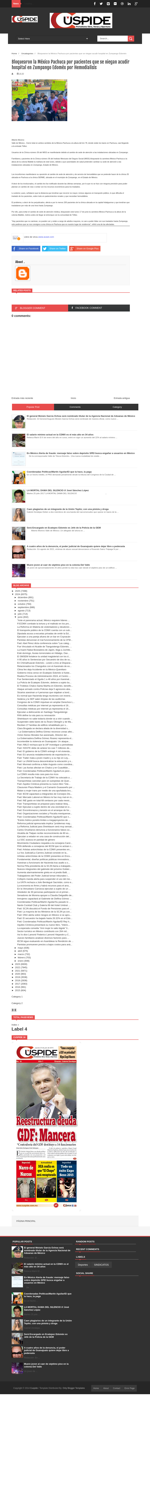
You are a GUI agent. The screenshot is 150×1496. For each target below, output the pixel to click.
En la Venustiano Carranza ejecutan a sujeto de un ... (44, 888)
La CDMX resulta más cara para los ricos (37, 774)
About (106, 1388)
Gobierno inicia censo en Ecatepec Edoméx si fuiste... (44, 672)
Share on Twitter (54, 248)
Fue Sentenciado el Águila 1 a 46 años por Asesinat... (44, 679)
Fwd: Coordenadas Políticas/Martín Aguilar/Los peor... (44, 771)
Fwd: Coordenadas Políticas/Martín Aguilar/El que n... (44, 816)
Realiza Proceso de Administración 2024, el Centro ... (44, 676)
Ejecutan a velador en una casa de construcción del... (44, 836)
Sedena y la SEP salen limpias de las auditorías (41, 699)
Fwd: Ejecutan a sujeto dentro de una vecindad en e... (44, 807)
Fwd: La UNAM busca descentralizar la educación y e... (45, 761)
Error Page (129, 1388)
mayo (20, 947)
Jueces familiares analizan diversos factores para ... (43, 938)
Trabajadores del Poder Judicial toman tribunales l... (43, 875)
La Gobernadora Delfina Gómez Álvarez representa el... (45, 738)
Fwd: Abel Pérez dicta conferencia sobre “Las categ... (44, 643)
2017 (17, 983)
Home (96, 1388)
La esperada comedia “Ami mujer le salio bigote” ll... (43, 928)
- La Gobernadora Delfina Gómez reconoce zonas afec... (45, 731)
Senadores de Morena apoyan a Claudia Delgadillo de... (45, 895)
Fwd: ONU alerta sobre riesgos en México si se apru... (44, 915)
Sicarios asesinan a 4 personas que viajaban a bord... (44, 692)
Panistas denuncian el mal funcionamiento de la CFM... (44, 640)
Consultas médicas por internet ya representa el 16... (43, 705)
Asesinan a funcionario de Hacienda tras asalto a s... (43, 862)
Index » (15, 1024)
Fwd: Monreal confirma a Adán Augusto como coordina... (45, 764)
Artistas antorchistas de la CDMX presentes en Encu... (44, 856)
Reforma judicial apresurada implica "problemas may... (44, 823)
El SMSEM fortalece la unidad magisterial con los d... (43, 656)
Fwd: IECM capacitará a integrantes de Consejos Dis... (44, 794)
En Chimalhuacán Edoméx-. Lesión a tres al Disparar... (44, 663)
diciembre (22, 597)
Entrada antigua (122, 398)
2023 (17, 964)
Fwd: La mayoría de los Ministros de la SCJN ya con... (44, 911)
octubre (21, 604)
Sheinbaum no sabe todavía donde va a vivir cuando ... (44, 718)
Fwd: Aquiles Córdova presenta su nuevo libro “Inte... (43, 784)
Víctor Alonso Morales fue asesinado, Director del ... (43, 735)
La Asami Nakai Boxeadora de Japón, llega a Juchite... (44, 650)
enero (20, 961)
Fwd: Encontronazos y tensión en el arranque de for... (44, 810)
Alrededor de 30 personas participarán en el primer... (43, 892)
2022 (17, 967)
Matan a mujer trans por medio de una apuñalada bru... (44, 790)
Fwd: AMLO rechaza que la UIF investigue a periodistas (45, 744)
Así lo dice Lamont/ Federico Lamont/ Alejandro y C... (44, 934)
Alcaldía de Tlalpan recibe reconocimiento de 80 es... (43, 833)
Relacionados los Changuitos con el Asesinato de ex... (44, 666)
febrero (21, 957)
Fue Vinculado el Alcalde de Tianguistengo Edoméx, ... (44, 646)
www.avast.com (46, 237)
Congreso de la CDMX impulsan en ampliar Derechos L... (46, 702)
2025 (17, 591)
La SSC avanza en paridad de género (36, 839)
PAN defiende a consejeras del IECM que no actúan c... (45, 846)
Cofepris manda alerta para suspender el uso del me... (44, 879)
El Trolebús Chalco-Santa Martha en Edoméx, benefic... (45, 686)
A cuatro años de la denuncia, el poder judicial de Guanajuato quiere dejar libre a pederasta (46, 1350)
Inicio (73, 398)
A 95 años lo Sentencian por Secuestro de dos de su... (44, 659)
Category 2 (17, 1003)
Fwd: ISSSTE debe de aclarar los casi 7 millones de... (44, 748)
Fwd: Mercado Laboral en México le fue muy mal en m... (45, 797)
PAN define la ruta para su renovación (36, 715)
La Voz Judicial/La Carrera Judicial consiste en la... (42, 852)
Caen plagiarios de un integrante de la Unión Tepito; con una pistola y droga (48, 1322)
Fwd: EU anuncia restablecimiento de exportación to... (44, 754)
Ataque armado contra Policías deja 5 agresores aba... (44, 689)
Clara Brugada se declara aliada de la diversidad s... (43, 728)
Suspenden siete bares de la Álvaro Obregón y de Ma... (45, 721)
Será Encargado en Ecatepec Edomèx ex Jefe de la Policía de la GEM (46, 1335)
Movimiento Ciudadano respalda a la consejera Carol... (44, 843)
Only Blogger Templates (74, 1388)
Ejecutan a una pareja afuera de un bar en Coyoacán (43, 636)
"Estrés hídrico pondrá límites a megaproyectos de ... (43, 820)
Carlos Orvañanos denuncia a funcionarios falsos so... (44, 830)
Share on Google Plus (84, 248)
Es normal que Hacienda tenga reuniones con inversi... (44, 695)
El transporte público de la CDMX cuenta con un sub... (44, 630)
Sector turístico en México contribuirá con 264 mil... (42, 931)
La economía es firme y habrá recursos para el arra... (43, 885)
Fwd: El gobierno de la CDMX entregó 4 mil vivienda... (44, 751)
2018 (17, 980)
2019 (17, 977)
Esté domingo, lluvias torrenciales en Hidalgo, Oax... (43, 653)
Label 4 (19, 1029)
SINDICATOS (101, 1264)
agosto (21, 610)
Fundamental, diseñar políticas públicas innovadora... (44, 859)
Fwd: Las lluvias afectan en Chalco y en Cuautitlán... (43, 767)
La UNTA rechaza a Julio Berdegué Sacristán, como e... (45, 882)
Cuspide (34, 1388)
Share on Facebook (25, 248)
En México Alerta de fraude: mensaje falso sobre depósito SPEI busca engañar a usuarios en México (46, 1280)
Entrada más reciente (22, 398)
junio (20, 617)
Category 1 (17, 996)
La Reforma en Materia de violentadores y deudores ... (44, 627)
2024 (17, 594)
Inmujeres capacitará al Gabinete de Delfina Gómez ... (44, 898)
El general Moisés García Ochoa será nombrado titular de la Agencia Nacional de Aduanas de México (47, 1250)
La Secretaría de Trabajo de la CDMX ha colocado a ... (44, 777)
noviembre (23, 600)
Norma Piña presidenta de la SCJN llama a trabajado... (44, 866)
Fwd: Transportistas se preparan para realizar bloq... (43, 803)
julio (20, 614)
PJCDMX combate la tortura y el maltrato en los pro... (44, 623)
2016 (17, 987)
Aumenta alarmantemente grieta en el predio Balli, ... (43, 872)
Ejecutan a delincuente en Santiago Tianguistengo (42, 712)
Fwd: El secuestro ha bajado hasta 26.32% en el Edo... (44, 918)
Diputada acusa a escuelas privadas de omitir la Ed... (43, 633)
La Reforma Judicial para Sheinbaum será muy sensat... (45, 826)
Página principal (26, 1221)
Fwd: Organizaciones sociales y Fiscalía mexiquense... (44, 813)
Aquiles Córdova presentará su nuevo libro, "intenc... (43, 925)
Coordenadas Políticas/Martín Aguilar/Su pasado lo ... (44, 902)
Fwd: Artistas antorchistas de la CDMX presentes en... (44, 849)
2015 (17, 990)
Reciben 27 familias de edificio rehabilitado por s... (42, 725)
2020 (17, 974)
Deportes (83, 1264)
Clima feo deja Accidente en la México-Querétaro (41, 669)
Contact (116, 1388)
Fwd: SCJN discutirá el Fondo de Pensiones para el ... (44, 908)
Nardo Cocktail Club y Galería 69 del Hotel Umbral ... (43, 905)
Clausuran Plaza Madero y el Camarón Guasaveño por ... (46, 787)
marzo (21, 954)
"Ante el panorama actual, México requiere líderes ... (43, 620)
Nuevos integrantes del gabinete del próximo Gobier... (44, 869)
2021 (17, 970)
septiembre (23, 607)
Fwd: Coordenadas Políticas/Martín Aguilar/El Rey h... (44, 921)
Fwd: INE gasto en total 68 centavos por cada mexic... (44, 800)
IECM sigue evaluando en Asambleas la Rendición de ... (45, 941)
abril (20, 951)
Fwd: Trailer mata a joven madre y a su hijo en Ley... (43, 758)
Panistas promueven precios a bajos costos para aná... (44, 944)
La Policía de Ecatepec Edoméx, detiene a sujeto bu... (44, 682)
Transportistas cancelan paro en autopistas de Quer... (44, 781)
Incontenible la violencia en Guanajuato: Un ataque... (43, 741)
